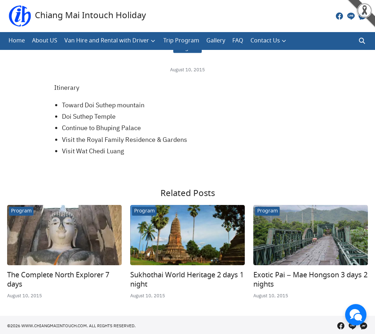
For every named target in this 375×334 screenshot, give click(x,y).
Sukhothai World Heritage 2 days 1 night (187, 280)
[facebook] (339, 16)
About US (44, 41)
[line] (351, 16)
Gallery (215, 41)
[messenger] (362, 16)
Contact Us (265, 41)
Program (21, 211)
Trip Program (181, 41)
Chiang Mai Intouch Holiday (90, 16)
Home (17, 41)
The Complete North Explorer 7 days (58, 280)
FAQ (237, 41)
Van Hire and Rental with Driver (106, 41)
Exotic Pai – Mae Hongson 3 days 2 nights (310, 280)
